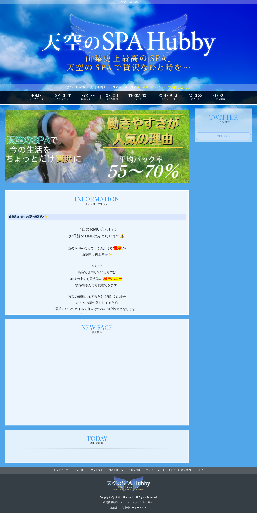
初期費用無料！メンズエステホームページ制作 (128, 502)
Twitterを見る (223, 138)
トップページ (61, 470)
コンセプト (97, 470)
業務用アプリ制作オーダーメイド (128, 507)
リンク (199, 470)
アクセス (171, 470)
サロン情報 (134, 470)
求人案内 (186, 470)
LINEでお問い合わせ (175, 87)
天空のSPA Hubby (125, 497)
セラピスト (79, 470)
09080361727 (149, 87)
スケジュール (153, 470)
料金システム (116, 470)
